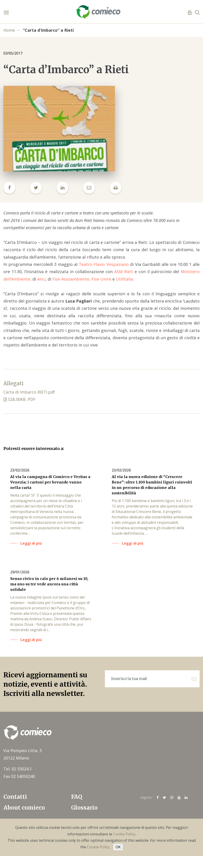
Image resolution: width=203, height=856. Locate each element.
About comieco (24, 807)
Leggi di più (31, 543)
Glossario (84, 807)
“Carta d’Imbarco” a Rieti (48, 30)
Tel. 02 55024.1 (17, 769)
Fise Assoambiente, (71, 279)
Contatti (15, 796)
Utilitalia (124, 279)
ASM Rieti (124, 271)
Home (9, 30)
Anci (41, 279)
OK (118, 846)
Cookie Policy (124, 834)
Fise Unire (101, 279)
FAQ (76, 796)
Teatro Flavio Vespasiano (103, 264)
